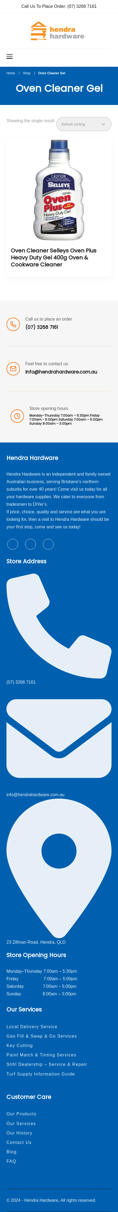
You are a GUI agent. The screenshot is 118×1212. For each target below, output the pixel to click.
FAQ (11, 1161)
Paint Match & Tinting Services (41, 1055)
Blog (11, 1152)
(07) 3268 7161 (82, 6)
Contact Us (19, 1142)
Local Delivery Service (32, 1026)
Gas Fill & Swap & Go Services (41, 1036)
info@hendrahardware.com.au (61, 372)
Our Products (21, 1114)
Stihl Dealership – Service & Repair (46, 1064)
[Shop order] (84, 124)
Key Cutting (19, 1045)
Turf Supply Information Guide (40, 1074)
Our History (19, 1133)
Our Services (21, 1123)
